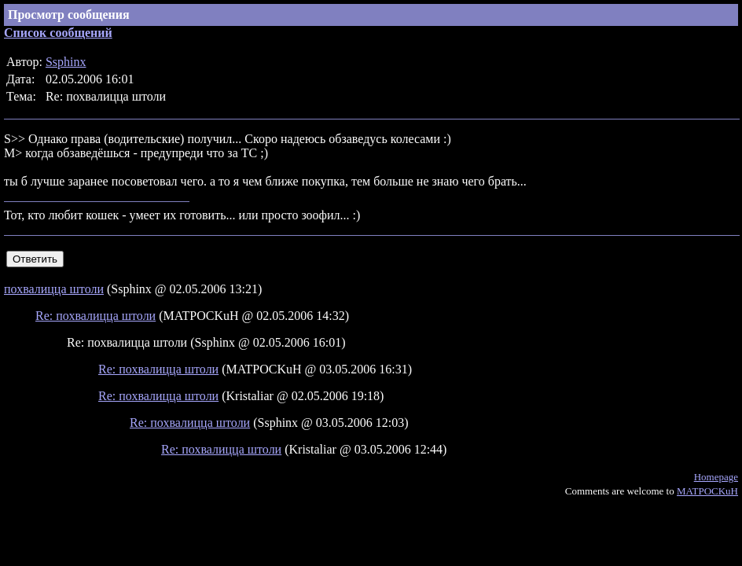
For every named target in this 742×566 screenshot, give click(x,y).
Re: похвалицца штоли (95, 315)
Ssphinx (66, 61)
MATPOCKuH (707, 491)
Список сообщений (58, 32)
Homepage (716, 477)
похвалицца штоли (54, 289)
